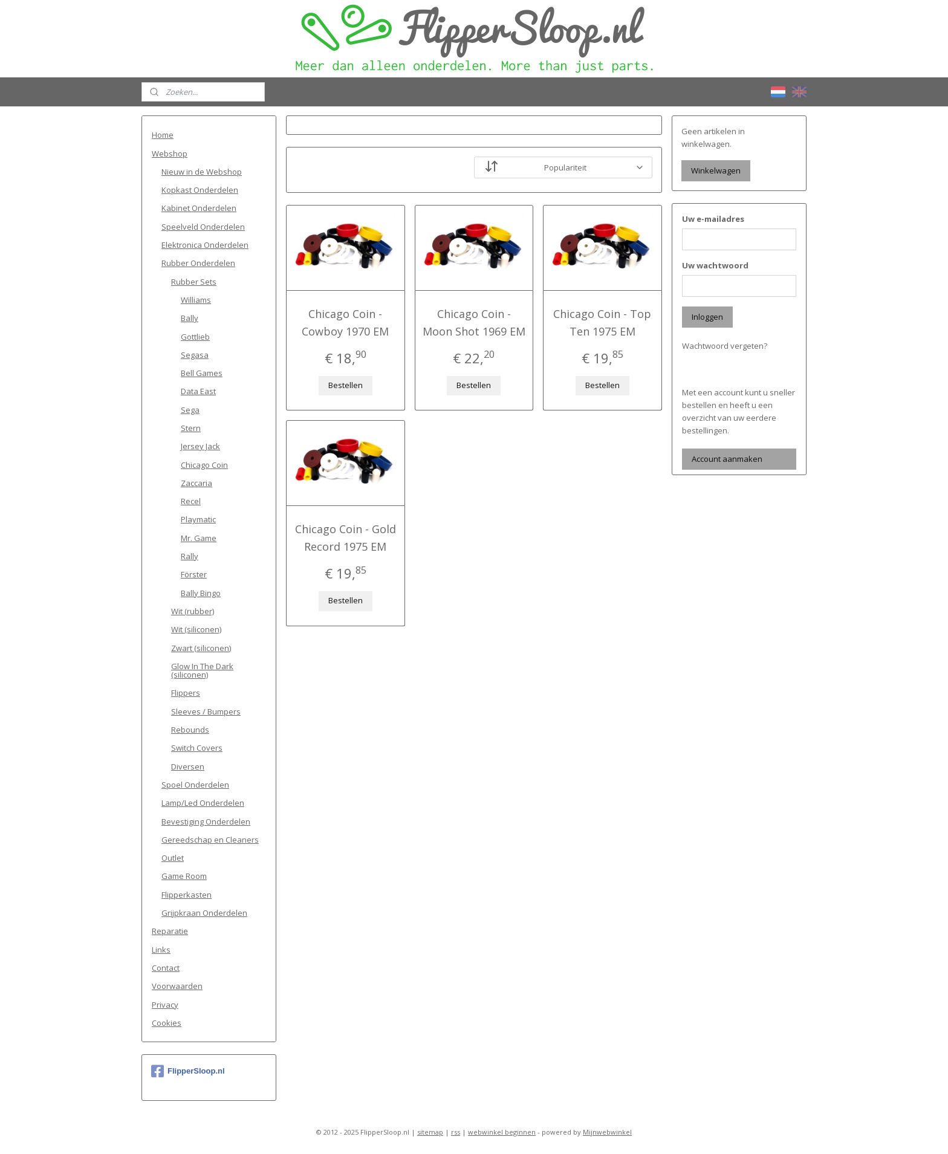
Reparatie (170, 930)
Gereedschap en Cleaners (210, 839)
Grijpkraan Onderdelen (204, 912)
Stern (191, 428)
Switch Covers (196, 747)
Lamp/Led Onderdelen (202, 802)
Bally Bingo (201, 593)
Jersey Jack (200, 446)
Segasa (195, 354)
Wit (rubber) (192, 611)
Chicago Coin (204, 464)
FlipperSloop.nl (188, 1071)
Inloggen (707, 316)
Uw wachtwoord (715, 265)
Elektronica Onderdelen (204, 244)
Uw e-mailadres (713, 218)
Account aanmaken (727, 458)
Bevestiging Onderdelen (205, 821)
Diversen (187, 766)
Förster (194, 574)
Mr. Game (198, 538)
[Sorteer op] (563, 167)
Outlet (172, 857)
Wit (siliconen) (196, 629)
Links (161, 949)
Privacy (165, 1004)
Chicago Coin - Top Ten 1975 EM (603, 322)
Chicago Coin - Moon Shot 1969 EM (474, 322)
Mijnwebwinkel (607, 1131)
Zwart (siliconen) (201, 648)
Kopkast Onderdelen (199, 189)
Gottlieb (195, 336)
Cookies (166, 1022)
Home (163, 134)
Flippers (185, 692)
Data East (198, 391)
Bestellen (345, 385)
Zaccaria (196, 483)
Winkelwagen (716, 170)
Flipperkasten (186, 894)
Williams (196, 299)
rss (455, 1131)
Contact (166, 967)
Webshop (169, 153)
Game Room (184, 875)
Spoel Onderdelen (195, 784)
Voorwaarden (177, 986)
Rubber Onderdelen (198, 263)
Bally (189, 318)
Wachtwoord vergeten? (724, 345)
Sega (190, 409)
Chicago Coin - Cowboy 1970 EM (345, 322)
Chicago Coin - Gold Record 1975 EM (345, 538)
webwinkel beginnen (502, 1131)
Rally (189, 556)
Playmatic (198, 519)
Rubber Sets (193, 281)
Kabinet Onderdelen (198, 208)
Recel (191, 501)
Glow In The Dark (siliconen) (202, 670)
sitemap (430, 1131)
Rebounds (190, 729)
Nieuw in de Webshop (201, 171)
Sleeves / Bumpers (206, 711)
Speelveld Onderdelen (203, 226)
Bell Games (201, 373)
